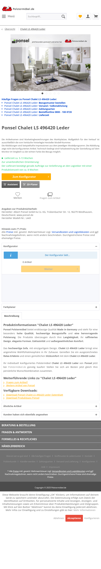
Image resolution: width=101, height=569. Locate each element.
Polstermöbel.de (17, 366)
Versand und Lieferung (67, 461)
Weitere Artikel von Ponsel (19, 385)
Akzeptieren (74, 518)
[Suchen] (63, 16)
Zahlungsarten (46, 461)
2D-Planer (30, 184)
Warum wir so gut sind (17, 456)
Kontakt (88, 456)
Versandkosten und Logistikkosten (70, 231)
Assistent (11, 184)
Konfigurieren (88, 461)
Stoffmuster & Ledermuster (67, 456)
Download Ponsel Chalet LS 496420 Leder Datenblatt (33, 394)
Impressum (54, 467)
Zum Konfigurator (31, 176)
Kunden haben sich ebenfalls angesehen (25, 414)
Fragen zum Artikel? (15, 382)
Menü (8, 16)
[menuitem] (8, 16)
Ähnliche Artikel (12, 406)
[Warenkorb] (96, 16)
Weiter (61, 268)
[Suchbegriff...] (46, 16)
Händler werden (27, 461)
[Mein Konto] (88, 16)
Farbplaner (9, 307)
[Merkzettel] (80, 16)
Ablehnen (59, 518)
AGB (43, 467)
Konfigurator (10, 246)
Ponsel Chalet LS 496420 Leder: (34, 102)
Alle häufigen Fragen (41, 456)
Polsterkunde (9, 461)
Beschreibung (11, 315)
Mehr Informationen (85, 510)
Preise (9, 231)
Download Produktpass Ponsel (21, 397)
